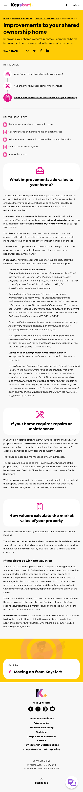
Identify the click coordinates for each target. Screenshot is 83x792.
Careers (41, 740)
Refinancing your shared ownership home (28, 124)
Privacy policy (41, 723)
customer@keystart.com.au (50, 224)
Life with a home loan (22, 18)
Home (6, 18)
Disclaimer (42, 732)
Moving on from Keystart (47, 18)
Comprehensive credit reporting (41, 749)
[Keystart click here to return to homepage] (22, 5)
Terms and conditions (41, 718)
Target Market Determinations (41, 745)
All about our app (15, 154)
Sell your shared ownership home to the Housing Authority (37, 140)
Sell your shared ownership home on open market (32, 132)
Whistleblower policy (42, 728)
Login (75, 5)
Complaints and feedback (41, 737)
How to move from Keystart (20, 147)
